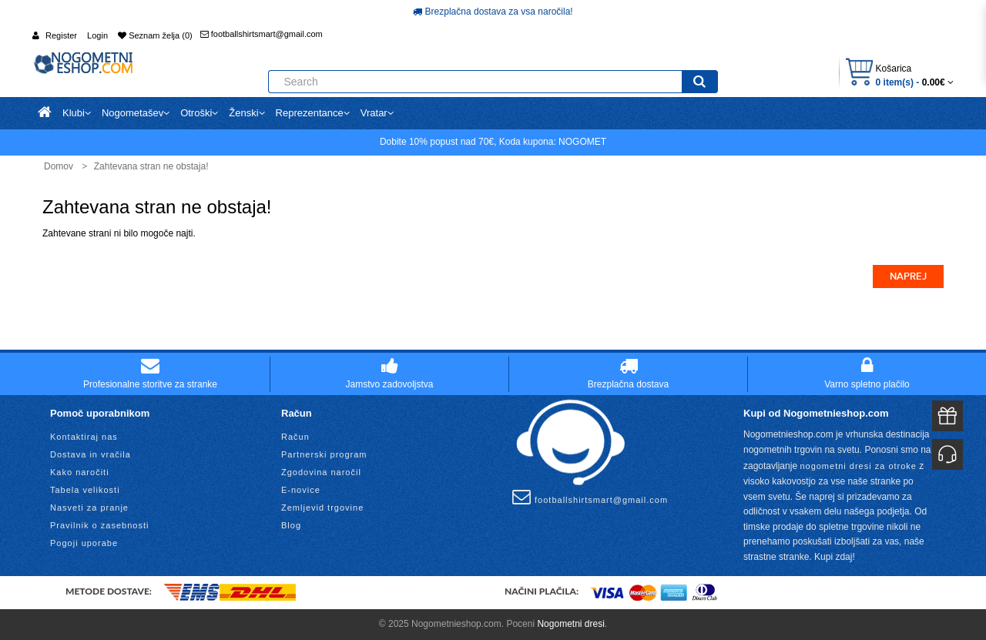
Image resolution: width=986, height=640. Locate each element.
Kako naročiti (79, 472)
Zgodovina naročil (321, 472)
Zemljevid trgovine (322, 507)
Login (97, 35)
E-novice (300, 489)
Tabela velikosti (85, 489)
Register (61, 35)
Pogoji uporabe (84, 543)
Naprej (908, 276)
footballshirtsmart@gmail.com (261, 34)
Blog (291, 525)
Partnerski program (324, 454)
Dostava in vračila (90, 454)
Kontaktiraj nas (84, 436)
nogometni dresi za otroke (858, 466)
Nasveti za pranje (89, 507)
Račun (295, 436)
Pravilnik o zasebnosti (99, 525)
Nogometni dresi (570, 623)
